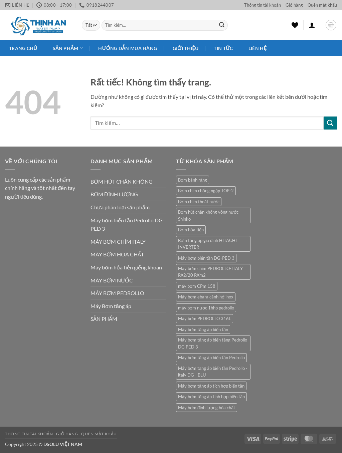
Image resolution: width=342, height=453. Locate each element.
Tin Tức (223, 48)
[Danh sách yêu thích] (295, 25)
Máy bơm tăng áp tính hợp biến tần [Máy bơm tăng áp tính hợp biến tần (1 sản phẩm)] (211, 396)
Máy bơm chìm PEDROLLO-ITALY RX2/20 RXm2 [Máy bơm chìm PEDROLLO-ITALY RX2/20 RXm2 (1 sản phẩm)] (210, 272)
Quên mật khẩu (322, 5)
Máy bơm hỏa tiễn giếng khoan (126, 267)
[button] (312, 25)
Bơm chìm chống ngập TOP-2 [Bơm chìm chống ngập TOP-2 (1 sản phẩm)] (206, 190)
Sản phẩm (68, 48)
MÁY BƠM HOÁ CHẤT (117, 254)
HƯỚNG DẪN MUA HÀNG (127, 48)
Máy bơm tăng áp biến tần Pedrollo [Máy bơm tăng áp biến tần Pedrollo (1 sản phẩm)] (211, 357)
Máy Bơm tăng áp (111, 306)
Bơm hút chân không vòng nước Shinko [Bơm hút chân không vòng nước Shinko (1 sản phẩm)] (208, 215)
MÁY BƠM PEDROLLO (117, 293)
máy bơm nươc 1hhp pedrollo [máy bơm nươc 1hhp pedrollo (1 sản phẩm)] (206, 307)
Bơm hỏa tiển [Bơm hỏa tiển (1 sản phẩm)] (191, 229)
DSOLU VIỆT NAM (62, 444)
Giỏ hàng (294, 5)
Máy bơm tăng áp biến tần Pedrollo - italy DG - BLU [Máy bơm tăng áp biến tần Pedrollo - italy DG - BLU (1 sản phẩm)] (212, 372)
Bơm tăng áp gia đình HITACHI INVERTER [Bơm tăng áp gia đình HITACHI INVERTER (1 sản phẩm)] (207, 244)
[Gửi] (221, 25)
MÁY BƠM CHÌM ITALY (118, 241)
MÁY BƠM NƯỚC (112, 280)
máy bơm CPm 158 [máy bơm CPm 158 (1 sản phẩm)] (196, 286)
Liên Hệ (257, 48)
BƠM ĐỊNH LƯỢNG (114, 194)
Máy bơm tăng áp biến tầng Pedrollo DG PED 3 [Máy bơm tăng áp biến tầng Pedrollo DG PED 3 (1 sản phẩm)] (212, 343)
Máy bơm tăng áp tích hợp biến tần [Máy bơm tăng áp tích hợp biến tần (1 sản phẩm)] (211, 386)
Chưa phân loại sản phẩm (120, 207)
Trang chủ (23, 48)
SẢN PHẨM (104, 318)
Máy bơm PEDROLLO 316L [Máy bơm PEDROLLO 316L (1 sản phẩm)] (204, 318)
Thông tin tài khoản (262, 5)
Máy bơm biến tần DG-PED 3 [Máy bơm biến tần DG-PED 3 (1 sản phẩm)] (206, 258)
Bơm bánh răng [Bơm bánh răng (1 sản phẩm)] (192, 180)
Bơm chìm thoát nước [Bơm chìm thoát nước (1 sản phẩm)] (198, 201)
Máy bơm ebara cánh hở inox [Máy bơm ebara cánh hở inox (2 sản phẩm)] (205, 296)
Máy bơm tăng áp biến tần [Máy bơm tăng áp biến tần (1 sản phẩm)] (203, 329)
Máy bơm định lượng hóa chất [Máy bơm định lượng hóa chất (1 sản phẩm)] (206, 407)
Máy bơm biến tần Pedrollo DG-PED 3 (128, 224)
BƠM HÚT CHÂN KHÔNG (122, 181)
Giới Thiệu (185, 48)
